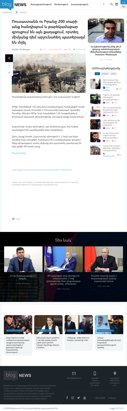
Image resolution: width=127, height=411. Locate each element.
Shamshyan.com (109, 155)
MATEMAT (120, 407)
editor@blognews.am (74, 377)
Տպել (17, 218)
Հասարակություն (80, 4)
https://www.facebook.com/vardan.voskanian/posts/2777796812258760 (48, 170)
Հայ (123, 2)
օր (97, 73)
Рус (123, 6)
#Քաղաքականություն (14, 329)
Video (106, 103)
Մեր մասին (100, 396)
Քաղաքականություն (41, 4)
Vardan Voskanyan (21, 49)
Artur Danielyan (106, 89)
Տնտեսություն (62, 4)
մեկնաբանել (79, 49)
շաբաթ (105, 73)
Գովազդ (112, 396)
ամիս (113, 73)
